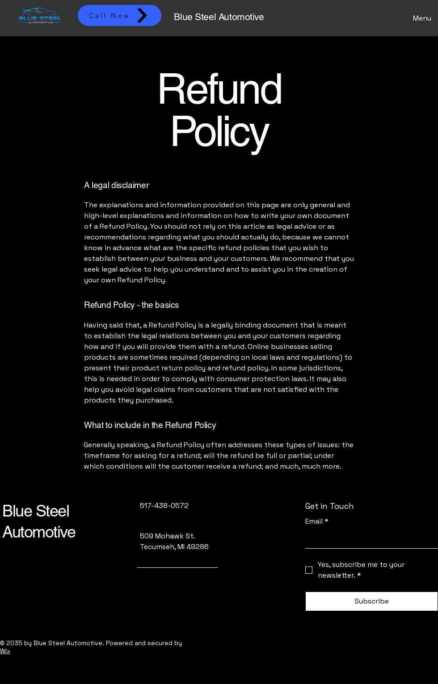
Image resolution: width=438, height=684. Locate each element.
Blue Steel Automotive (219, 16)
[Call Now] (119, 15)
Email (316, 521)
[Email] (369, 539)
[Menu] (420, 18)
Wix (5, 651)
